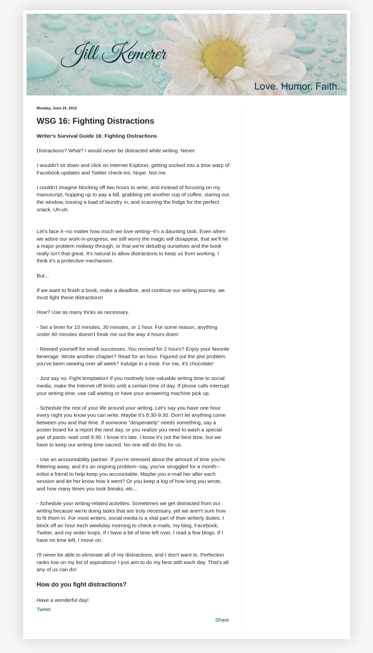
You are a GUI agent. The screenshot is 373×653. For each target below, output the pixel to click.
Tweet (44, 609)
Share (222, 620)
